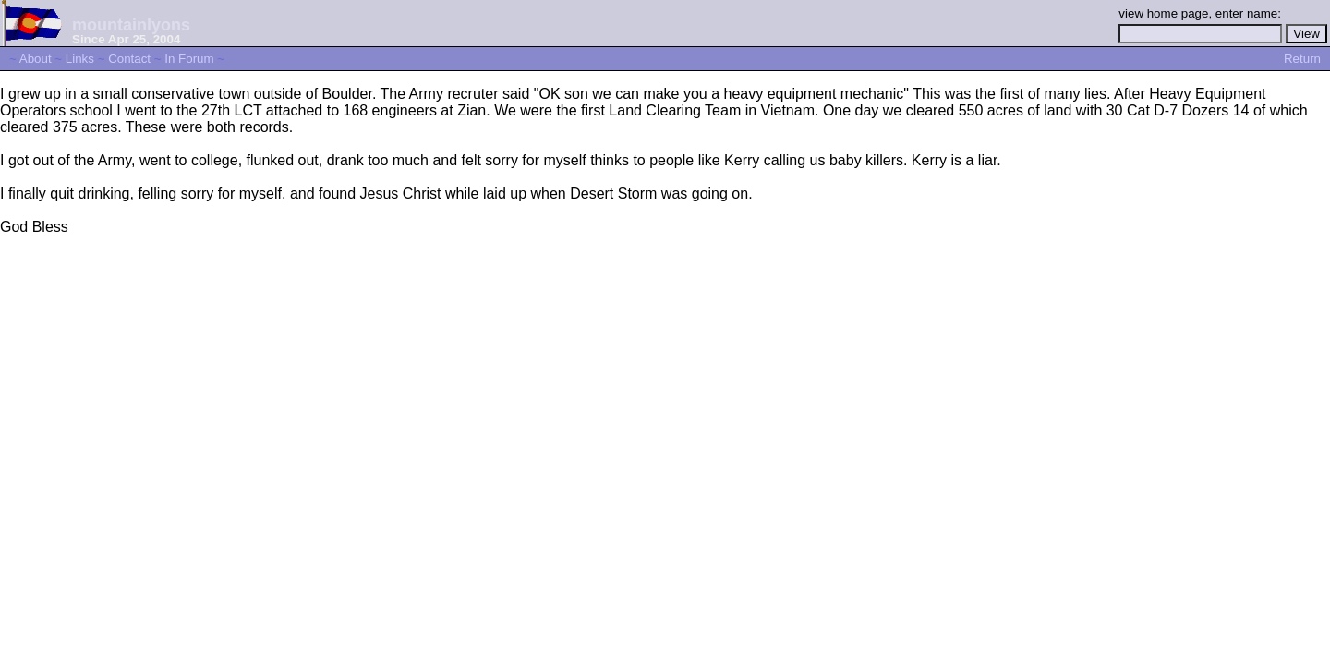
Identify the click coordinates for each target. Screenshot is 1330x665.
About (35, 59)
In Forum (188, 59)
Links (80, 59)
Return (1302, 59)
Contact (129, 59)
